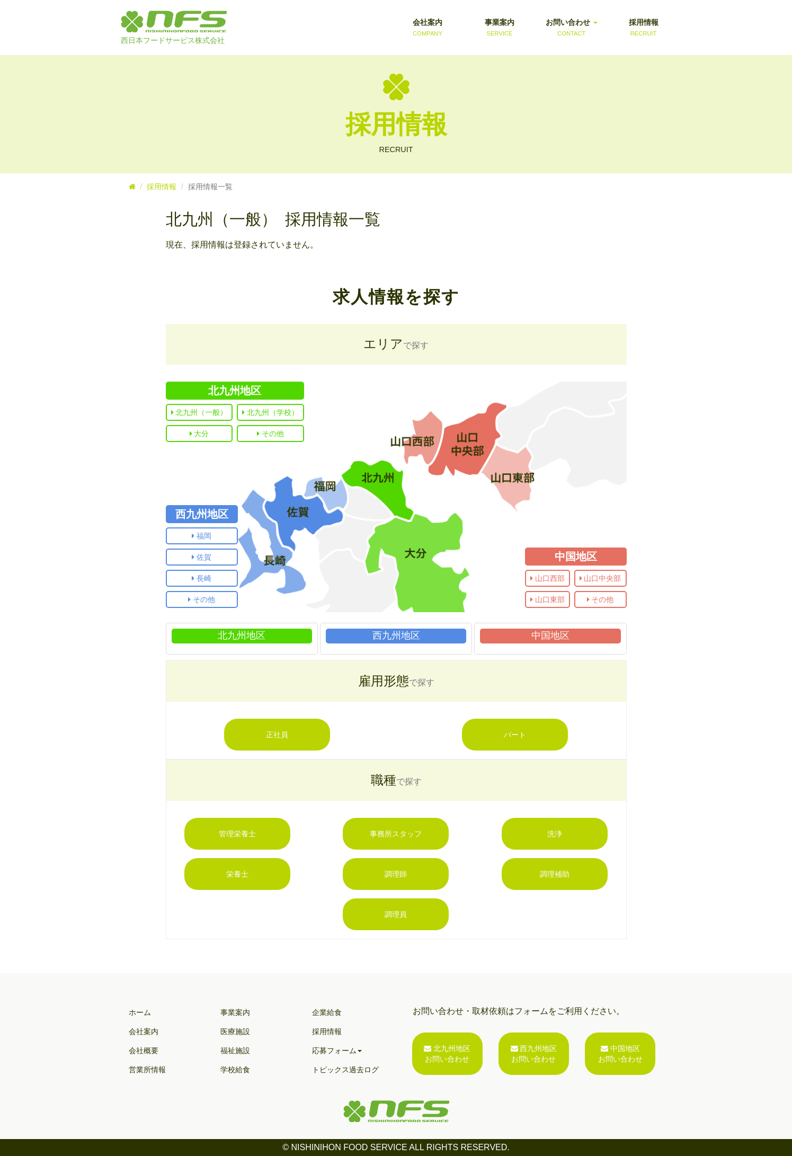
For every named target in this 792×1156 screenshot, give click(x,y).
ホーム (140, 1012)
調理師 (396, 874)
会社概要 (143, 1050)
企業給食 (327, 1012)
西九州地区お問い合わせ (534, 1053)
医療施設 (235, 1031)
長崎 (201, 578)
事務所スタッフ (396, 834)
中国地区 (576, 556)
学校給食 (235, 1069)
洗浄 (554, 834)
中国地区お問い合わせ (620, 1053)
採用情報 (643, 28)
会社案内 (427, 28)
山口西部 (547, 578)
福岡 (201, 536)
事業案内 (499, 28)
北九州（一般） (199, 412)
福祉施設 (235, 1050)
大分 (199, 433)
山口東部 (547, 599)
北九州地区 (234, 390)
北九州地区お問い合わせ (447, 1053)
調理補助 (554, 874)
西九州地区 (201, 514)
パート (515, 734)
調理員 (396, 914)
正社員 (277, 734)
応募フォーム (337, 1050)
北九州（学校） (270, 412)
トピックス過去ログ (345, 1069)
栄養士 (237, 874)
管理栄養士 (237, 834)
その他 (270, 433)
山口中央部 (600, 578)
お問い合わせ (572, 28)
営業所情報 (147, 1069)
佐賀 (201, 557)
